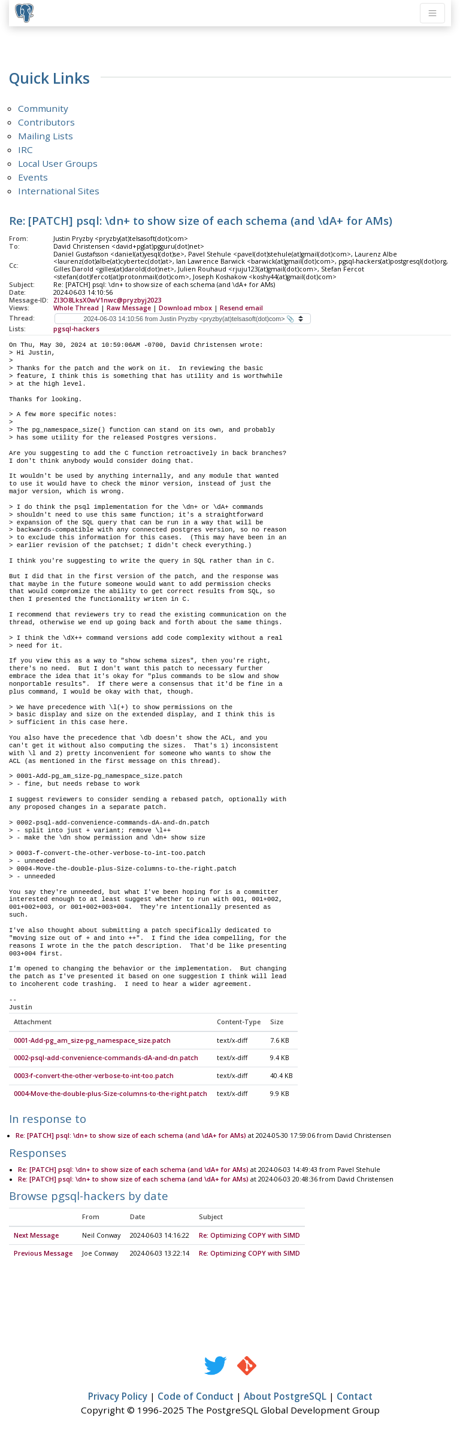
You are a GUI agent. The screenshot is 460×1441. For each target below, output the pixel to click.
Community (43, 108)
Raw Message (129, 308)
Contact (355, 1397)
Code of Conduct (196, 1397)
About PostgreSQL (285, 1397)
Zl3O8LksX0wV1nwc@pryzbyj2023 (107, 300)
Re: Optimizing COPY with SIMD (249, 1236)
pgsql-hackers (76, 329)
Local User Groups (58, 163)
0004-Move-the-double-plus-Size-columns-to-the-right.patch (110, 1094)
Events (33, 177)
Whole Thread (76, 308)
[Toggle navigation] (432, 13)
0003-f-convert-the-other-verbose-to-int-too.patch (94, 1076)
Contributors (46, 122)
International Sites (58, 191)
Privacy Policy (117, 1397)
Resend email (241, 308)
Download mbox (185, 308)
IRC (25, 149)
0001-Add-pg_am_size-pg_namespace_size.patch (92, 1041)
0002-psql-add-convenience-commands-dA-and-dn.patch (106, 1058)
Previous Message (43, 1254)
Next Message (36, 1236)
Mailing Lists (45, 136)
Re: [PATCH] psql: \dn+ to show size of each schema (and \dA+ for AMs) (131, 1136)
